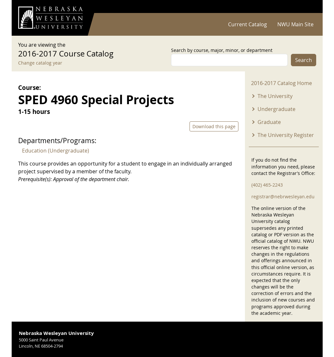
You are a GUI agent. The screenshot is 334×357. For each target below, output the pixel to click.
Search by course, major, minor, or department (221, 50)
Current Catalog (247, 24)
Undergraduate (276, 109)
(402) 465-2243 (267, 185)
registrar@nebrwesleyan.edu (283, 196)
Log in (307, 7)
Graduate (269, 122)
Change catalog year (40, 63)
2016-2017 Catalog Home (281, 83)
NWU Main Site (295, 24)
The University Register (286, 135)
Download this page (214, 126)
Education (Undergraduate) (55, 150)
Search (303, 60)
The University (275, 96)
